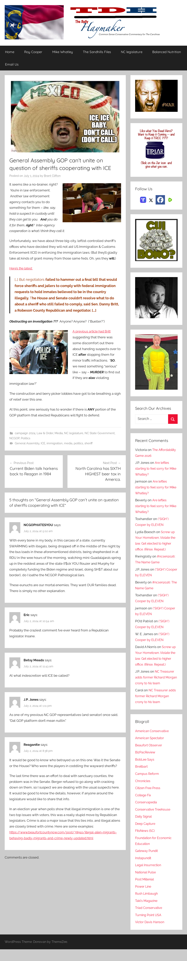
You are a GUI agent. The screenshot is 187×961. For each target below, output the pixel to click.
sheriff (88, 443)
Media (59, 433)
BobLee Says (145, 771)
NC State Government (100, 433)
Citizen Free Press (148, 800)
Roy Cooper (33, 52)
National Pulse (146, 884)
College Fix (144, 807)
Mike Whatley (62, 52)
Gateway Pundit (147, 862)
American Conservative (153, 743)
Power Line (143, 898)
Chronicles (143, 793)
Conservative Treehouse (153, 821)
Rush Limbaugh (147, 905)
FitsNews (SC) (145, 842)
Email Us (12, 64)
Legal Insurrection (149, 877)
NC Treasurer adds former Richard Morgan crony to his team (155, 689)
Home (9, 52)
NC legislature (131, 52)
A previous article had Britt (93, 331)
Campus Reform (147, 785)
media (68, 443)
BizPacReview (146, 764)
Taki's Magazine (147, 912)
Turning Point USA (149, 927)
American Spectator (150, 750)
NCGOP (14, 438)
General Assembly (27, 443)
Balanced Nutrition (166, 52)
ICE (43, 443)
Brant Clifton (52, 176)
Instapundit (143, 870)
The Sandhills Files (97, 52)
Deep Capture (145, 835)
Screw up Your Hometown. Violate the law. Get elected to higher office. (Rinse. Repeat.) (155, 543)
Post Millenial (145, 891)
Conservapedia (146, 814)
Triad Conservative (149, 919)
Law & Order (45, 433)
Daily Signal (144, 828)
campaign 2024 (25, 433)
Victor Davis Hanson (150, 934)
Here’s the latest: (22, 268)
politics (78, 443)
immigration (55, 443)
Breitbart (141, 778)
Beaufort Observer (149, 757)
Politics (25, 438)
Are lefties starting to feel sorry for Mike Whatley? (153, 468)
